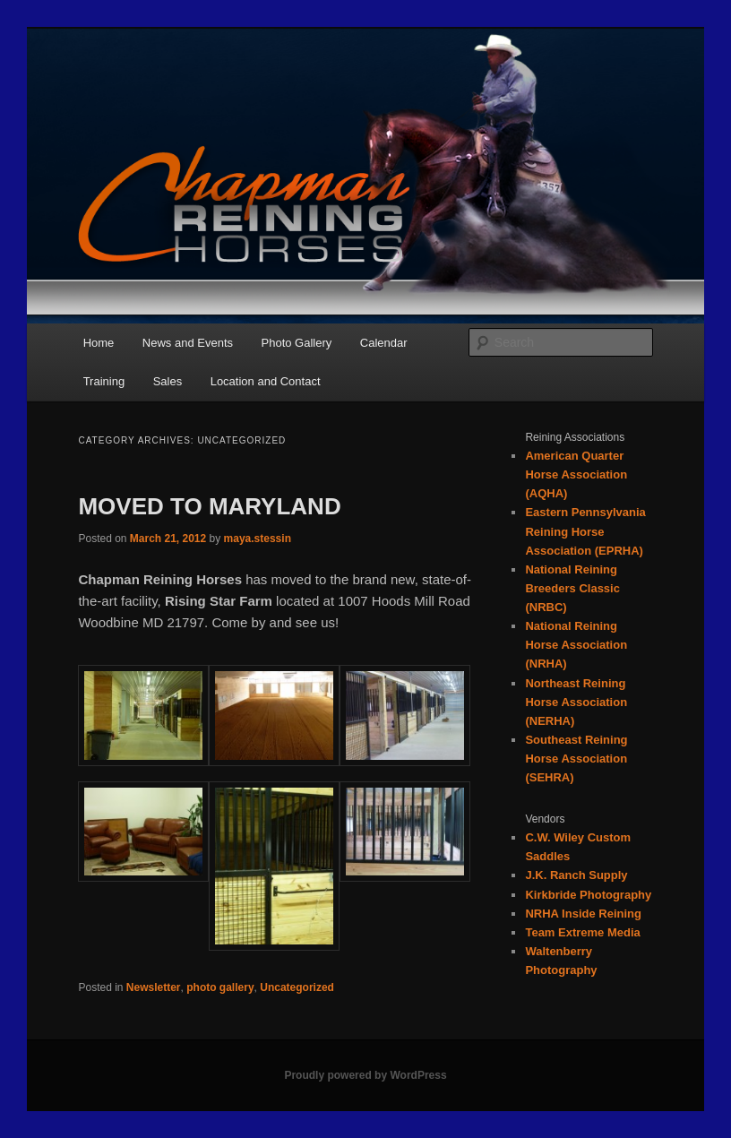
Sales (168, 381)
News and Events (187, 342)
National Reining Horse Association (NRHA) (576, 644)
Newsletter (153, 987)
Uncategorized (297, 987)
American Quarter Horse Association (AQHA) (576, 474)
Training (104, 381)
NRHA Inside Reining (583, 913)
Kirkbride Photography (588, 894)
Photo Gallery (297, 342)
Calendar (384, 342)
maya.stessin (257, 538)
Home (99, 342)
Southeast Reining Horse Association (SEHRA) (576, 758)
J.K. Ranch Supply (576, 875)
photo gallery (220, 987)
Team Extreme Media (582, 932)
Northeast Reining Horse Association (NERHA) (576, 702)
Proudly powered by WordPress (365, 1075)
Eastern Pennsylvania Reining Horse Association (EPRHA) (585, 530)
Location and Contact (266, 381)
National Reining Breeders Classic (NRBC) (572, 588)
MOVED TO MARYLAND (209, 506)
